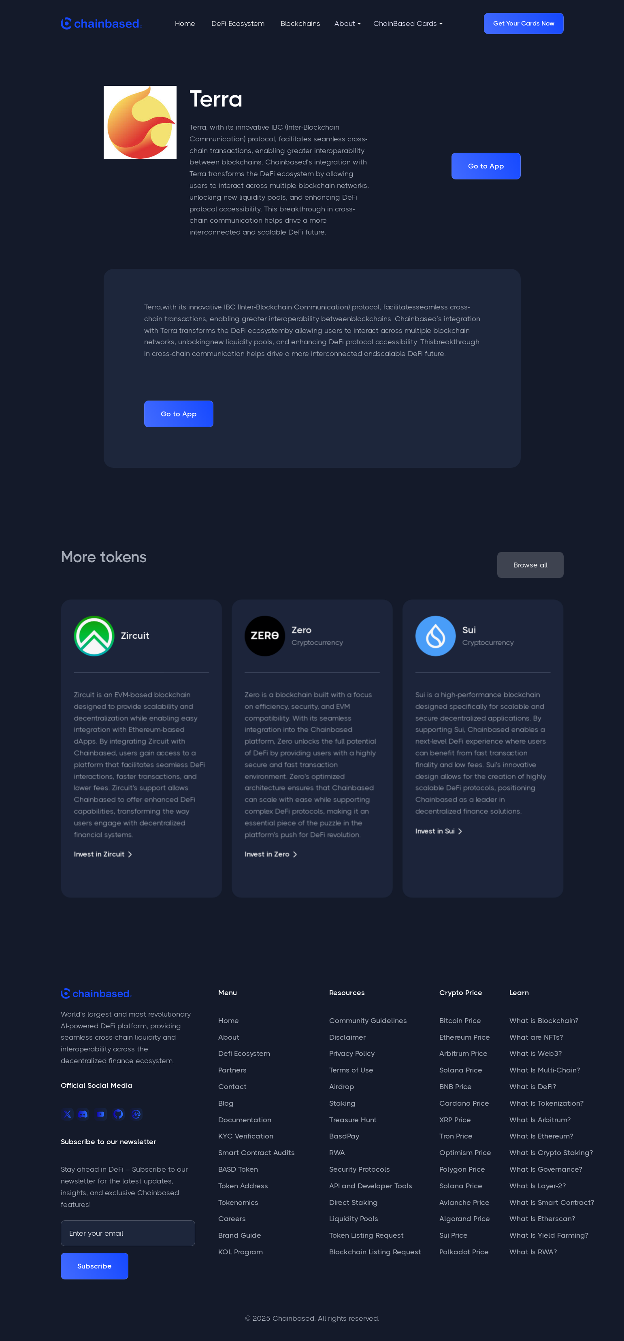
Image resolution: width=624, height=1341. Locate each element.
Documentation (244, 1120)
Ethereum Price (464, 1037)
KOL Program (240, 1252)
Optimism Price (465, 1153)
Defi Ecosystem (244, 1053)
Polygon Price (462, 1169)
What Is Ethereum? (541, 1136)
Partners (232, 1070)
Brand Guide (239, 1235)
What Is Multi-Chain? (544, 1070)
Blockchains (300, 23)
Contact (232, 1087)
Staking (342, 1103)
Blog (226, 1103)
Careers (232, 1219)
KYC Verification (245, 1136)
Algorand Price (464, 1219)
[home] (101, 23)
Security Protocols (359, 1169)
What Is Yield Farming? (548, 1235)
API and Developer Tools (370, 1186)
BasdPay (344, 1136)
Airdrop (341, 1087)
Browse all (529, 565)
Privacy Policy (352, 1053)
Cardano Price (464, 1103)
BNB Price (455, 1087)
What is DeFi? (532, 1087)
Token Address (243, 1186)
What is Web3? (535, 1053)
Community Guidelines (368, 1021)
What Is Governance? (545, 1169)
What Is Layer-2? (537, 1186)
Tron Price (456, 1136)
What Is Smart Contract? (551, 1202)
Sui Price (453, 1235)
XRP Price (455, 1120)
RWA (337, 1153)
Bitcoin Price (460, 1021)
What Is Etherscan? (542, 1219)
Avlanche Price (464, 1202)
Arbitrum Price (463, 1053)
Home (185, 23)
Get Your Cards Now (523, 23)
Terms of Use (351, 1070)
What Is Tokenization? (546, 1103)
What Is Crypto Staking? (551, 1153)
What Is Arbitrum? (540, 1120)
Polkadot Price (464, 1252)
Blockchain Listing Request (375, 1252)
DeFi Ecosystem (237, 23)
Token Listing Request (366, 1235)
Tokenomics (238, 1202)
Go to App (486, 166)
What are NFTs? (536, 1037)
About (228, 1037)
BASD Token (238, 1169)
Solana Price (460, 1070)
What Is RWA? (533, 1252)
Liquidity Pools (353, 1219)
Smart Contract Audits (256, 1153)
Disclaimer (347, 1037)
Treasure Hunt (353, 1120)
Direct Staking (353, 1202)
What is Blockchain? (543, 1021)
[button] (347, 24)
